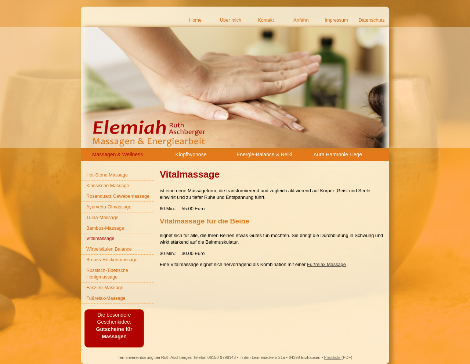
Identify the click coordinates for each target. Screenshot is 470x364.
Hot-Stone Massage (107, 175)
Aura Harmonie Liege (338, 154)
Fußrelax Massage (326, 264)
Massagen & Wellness (117, 154)
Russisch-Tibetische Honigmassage (107, 273)
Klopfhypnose (191, 154)
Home (195, 20)
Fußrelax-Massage (106, 298)
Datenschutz (371, 20)
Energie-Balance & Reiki (264, 154)
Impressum (336, 20)
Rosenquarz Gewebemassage (117, 196)
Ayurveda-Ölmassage (108, 207)
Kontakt (266, 20)
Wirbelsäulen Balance (109, 249)
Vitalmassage (100, 238)
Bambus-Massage (105, 228)
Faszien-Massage (104, 287)
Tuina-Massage (102, 217)
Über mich (230, 20)
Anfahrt (300, 20)
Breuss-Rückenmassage (111, 259)
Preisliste (332, 357)
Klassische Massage (107, 185)
